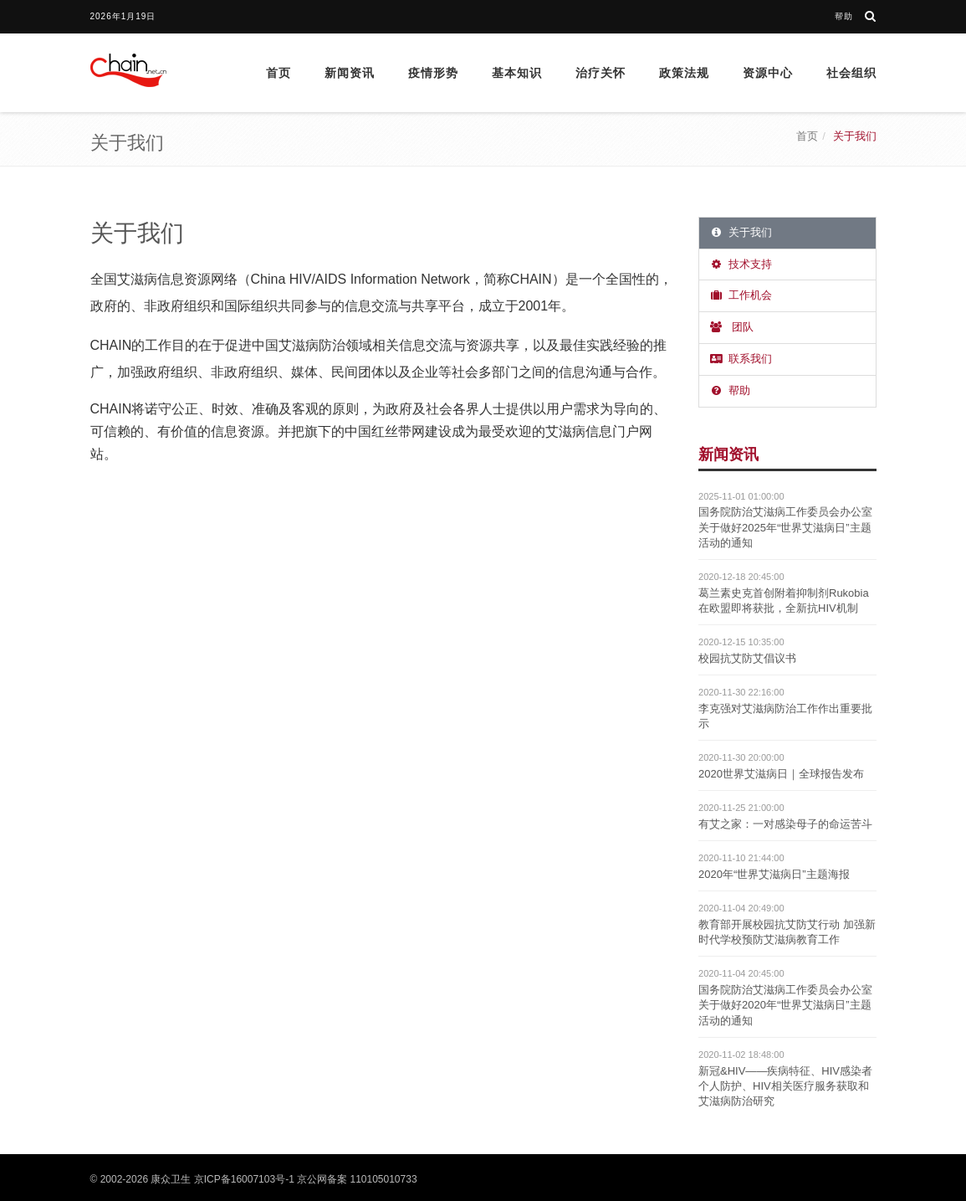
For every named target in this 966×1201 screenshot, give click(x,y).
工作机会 (740, 295)
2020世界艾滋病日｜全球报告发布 (781, 773)
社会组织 (851, 73)
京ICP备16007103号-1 (244, 1179)
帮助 (844, 16)
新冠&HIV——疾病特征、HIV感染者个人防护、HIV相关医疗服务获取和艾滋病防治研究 (785, 1086)
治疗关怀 (600, 73)
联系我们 (740, 358)
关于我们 (740, 232)
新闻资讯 (350, 73)
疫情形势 (433, 73)
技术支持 (740, 264)
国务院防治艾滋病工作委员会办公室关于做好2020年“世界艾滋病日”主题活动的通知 (785, 1004)
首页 (278, 73)
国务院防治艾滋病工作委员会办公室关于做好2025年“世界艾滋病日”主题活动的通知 (785, 527)
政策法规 (684, 73)
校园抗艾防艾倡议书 (747, 658)
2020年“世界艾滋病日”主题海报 (774, 874)
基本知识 (517, 73)
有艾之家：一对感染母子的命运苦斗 (785, 824)
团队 (731, 327)
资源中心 (768, 73)
